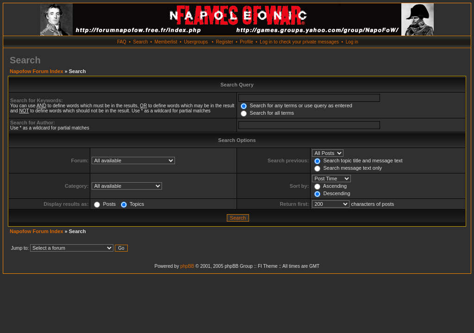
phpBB (187, 266)
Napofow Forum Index (36, 71)
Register (224, 41)
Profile (246, 41)
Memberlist (166, 41)
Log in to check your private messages (299, 41)
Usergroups (196, 41)
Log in (352, 41)
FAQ (121, 41)
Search (140, 41)
